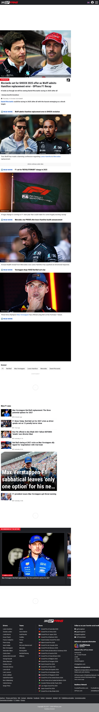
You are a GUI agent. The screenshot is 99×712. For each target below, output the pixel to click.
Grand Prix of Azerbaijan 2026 (49, 672)
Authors (2, 698)
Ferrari (21, 640)
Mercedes (57, 156)
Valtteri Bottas (7, 683)
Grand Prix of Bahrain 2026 (48, 637)
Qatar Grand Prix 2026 (47, 688)
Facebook (36, 698)
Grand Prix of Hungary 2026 (48, 661)
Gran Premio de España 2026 (49, 669)
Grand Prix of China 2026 (47, 632)
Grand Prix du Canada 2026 (48, 645)
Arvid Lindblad (7, 675)
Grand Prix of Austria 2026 (48, 653)
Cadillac (21, 637)
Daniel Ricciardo (7, 102)
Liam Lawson (7, 672)
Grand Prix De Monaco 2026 (48, 648)
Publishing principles (68, 698)
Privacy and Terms (11, 698)
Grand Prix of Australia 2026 (48, 629)
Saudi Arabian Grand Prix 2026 (49, 640)
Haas (21, 642)
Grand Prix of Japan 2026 (48, 634)
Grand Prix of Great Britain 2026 (49, 656)
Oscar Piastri (7, 637)
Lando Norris (7, 634)
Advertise (30, 698)
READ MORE (8, 112)
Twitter (42, 698)
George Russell (7, 659)
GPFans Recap (4, 79)
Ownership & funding (6, 700)
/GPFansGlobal (80, 637)
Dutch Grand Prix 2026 (47, 664)
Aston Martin (23, 632)
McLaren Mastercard (25, 645)
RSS (19, 698)
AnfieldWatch (95, 691)
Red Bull (9, 369)
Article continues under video (35, 164)
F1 (2, 369)
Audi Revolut (23, 634)
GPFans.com (78, 691)
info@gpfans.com (79, 664)
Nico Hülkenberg (8, 680)
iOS (60, 698)
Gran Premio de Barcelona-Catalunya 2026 (53, 650)
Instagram (49, 698)
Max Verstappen (23, 315)
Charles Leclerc (7, 632)
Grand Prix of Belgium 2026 (48, 659)
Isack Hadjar (6, 645)
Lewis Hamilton (46, 156)
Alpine (21, 629)
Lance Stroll (6, 669)
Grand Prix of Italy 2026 (47, 667)
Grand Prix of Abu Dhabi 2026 (49, 691)
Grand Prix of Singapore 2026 (49, 675)
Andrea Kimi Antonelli (9, 656)
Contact (23, 698)
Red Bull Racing (24, 653)
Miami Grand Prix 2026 (47, 642)
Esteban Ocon (7, 664)
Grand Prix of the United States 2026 (51, 677)
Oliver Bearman (7, 661)
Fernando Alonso (8, 667)
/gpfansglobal (79, 629)
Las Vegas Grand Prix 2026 (48, 686)
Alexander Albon (8, 650)
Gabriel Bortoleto (8, 677)
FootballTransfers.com (81, 688)
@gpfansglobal (79, 632)
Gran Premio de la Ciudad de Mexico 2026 (52, 680)
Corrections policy (80, 698)
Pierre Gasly (6, 642)
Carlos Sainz (6, 653)
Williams (21, 656)
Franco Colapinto (8, 640)
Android (55, 698)
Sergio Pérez (6, 686)
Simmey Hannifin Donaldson (10, 95)
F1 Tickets (17, 700)
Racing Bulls (23, 650)
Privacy (23, 700)
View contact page (79, 679)
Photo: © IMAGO (5, 76)
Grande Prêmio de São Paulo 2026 (50, 683)
